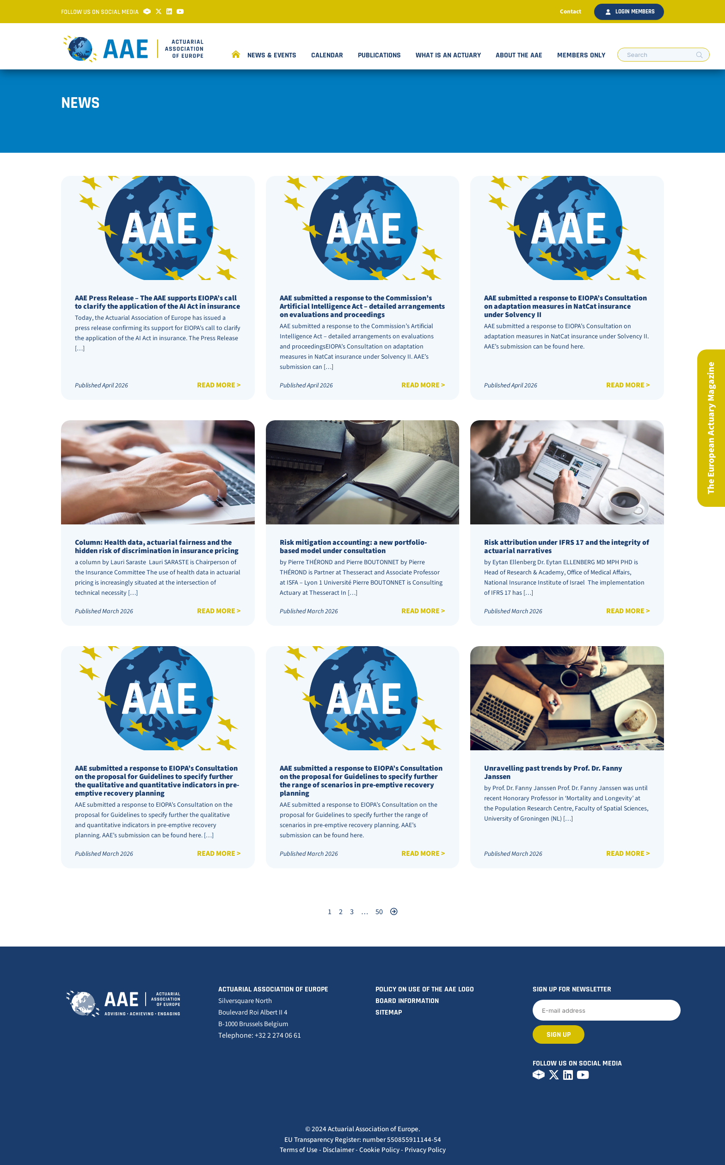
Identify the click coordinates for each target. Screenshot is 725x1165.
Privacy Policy (425, 1150)
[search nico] (663, 55)
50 (379, 912)
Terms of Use (299, 1150)
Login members (630, 11)
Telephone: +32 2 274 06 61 (259, 1035)
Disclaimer (338, 1150)
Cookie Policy (379, 1150)
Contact (570, 11)
